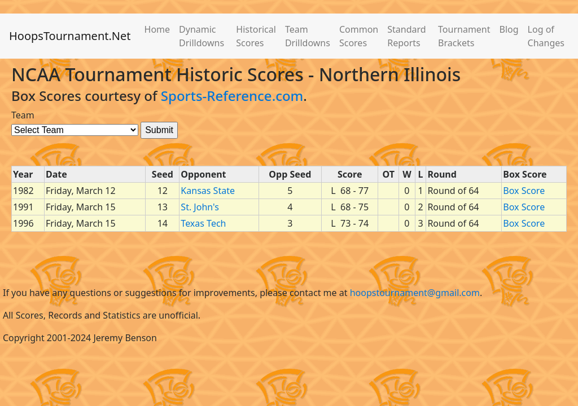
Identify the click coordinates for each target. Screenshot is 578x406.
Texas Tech (203, 223)
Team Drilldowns (307, 36)
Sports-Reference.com (232, 95)
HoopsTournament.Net (70, 35)
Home (157, 29)
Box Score (524, 190)
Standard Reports (406, 36)
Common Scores (358, 36)
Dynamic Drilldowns (201, 36)
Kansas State (208, 190)
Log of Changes (546, 36)
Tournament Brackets (464, 36)
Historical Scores (256, 36)
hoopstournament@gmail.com (415, 292)
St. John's (199, 207)
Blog (509, 29)
